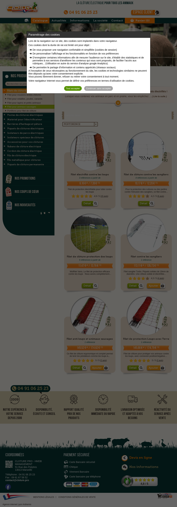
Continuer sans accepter (98, 88)
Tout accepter (73, 88)
